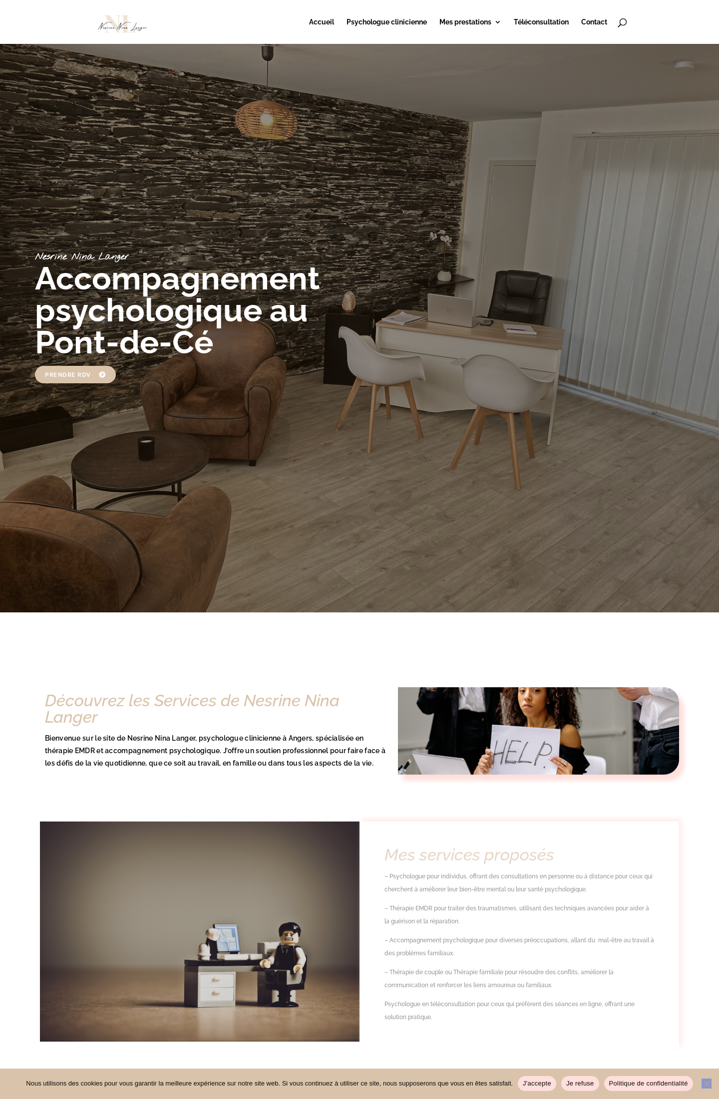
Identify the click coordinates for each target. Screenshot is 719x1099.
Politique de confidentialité (648, 1083)
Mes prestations (465, 22)
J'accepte (537, 1083)
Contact (594, 22)
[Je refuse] (707, 1084)
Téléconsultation (541, 22)
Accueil (321, 22)
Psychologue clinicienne (387, 22)
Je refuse (580, 1083)
